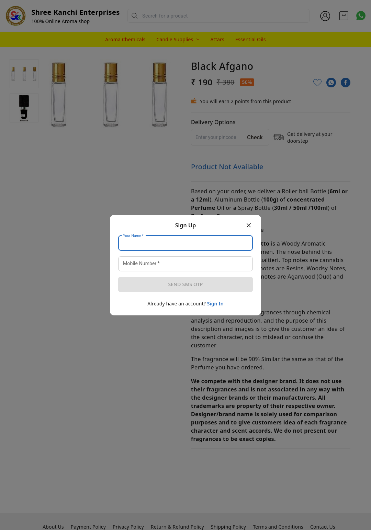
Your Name (133, 236)
